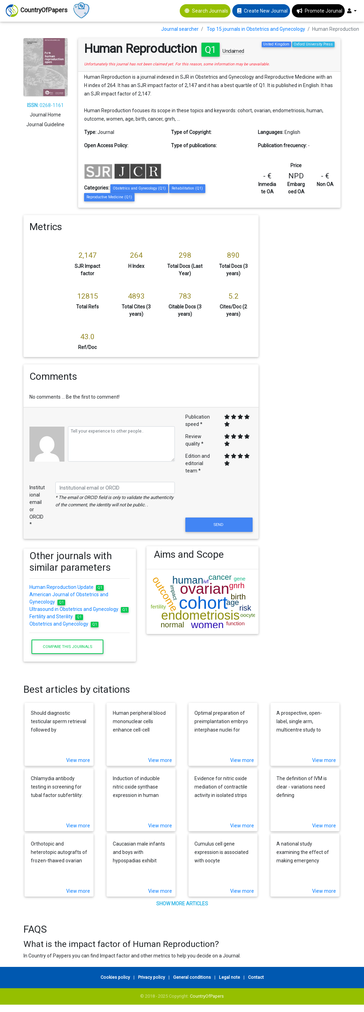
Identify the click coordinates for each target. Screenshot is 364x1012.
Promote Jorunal (323, 11)
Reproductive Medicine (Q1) (109, 197)
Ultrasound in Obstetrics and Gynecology (79, 609)
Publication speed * (197, 420)
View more (78, 760)
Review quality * (194, 440)
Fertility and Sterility (56, 616)
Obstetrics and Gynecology (63, 624)
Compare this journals (67, 646)
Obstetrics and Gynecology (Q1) (139, 188)
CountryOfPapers (207, 996)
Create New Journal (266, 11)
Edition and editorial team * (197, 463)
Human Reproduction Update (66, 587)
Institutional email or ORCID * (37, 506)
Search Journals (210, 11)
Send (219, 524)
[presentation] (219, 499)
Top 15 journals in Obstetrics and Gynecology (256, 29)
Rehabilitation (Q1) (187, 188)
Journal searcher (180, 29)
